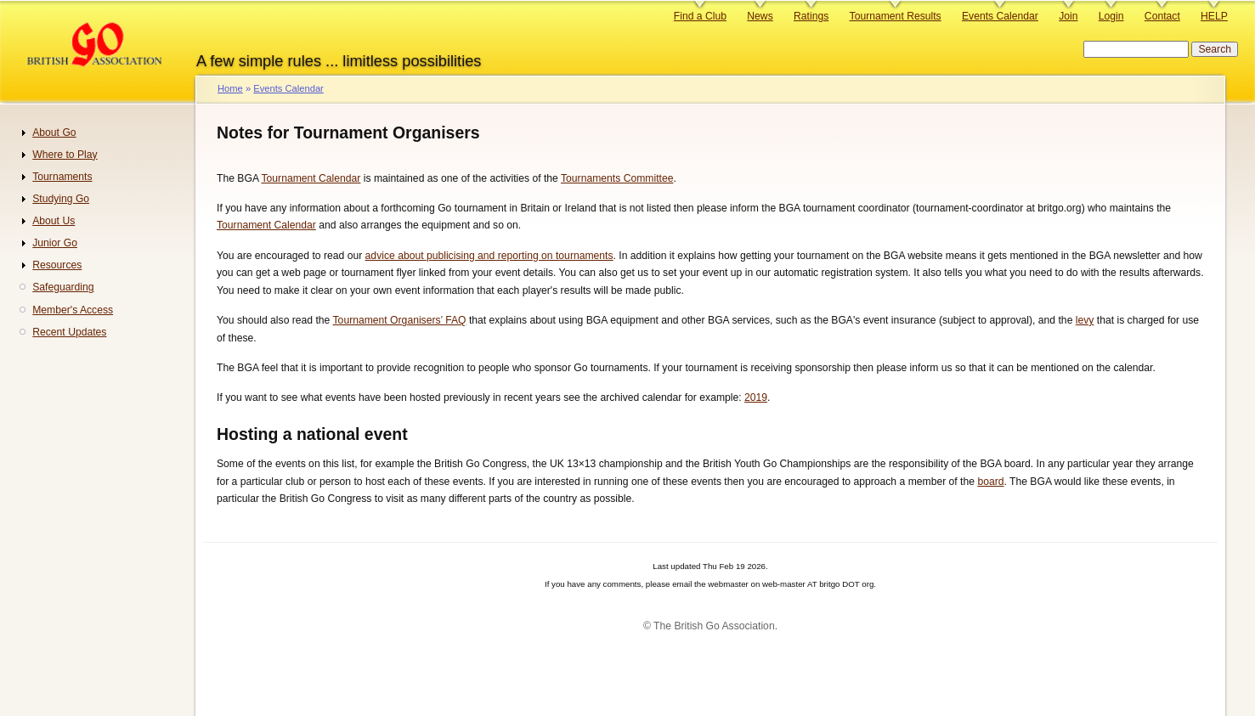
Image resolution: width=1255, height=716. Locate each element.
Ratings (811, 16)
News (759, 16)
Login (1111, 16)
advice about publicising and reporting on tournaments (489, 256)
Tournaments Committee (617, 178)
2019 (755, 397)
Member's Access (72, 310)
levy (1085, 320)
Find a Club (700, 16)
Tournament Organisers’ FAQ (399, 320)
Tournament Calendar (310, 178)
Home (230, 88)
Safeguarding (62, 287)
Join (1068, 16)
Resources (57, 265)
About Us (53, 221)
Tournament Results (895, 16)
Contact (1162, 16)
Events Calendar (1000, 16)
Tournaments (62, 177)
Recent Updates (69, 332)
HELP (1214, 16)
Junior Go (54, 243)
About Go (54, 132)
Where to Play (64, 155)
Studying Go (60, 199)
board (990, 482)
